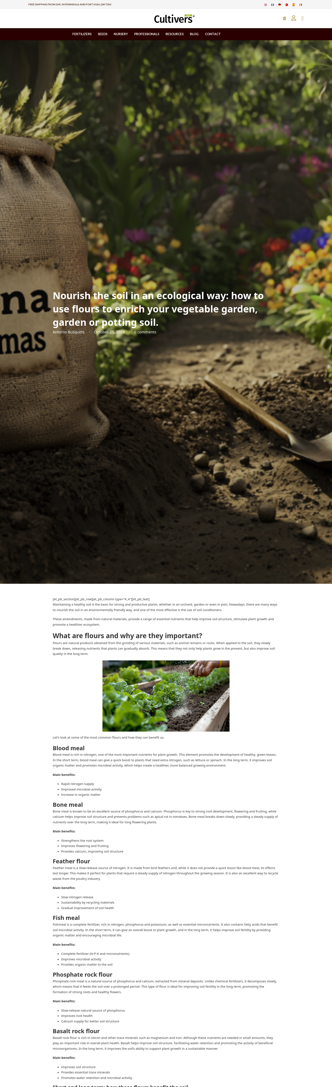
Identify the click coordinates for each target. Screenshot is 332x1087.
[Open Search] (284, 18)
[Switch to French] (272, 4)
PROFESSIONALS (146, 34)
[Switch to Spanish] (293, 4)
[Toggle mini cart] (303, 18)
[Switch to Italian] (300, 4)
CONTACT (213, 34)
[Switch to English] (265, 4)
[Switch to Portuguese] (286, 4)
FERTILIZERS (81, 34)
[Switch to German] (279, 4)
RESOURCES (175, 34)
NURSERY (121, 34)
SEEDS (102, 34)
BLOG (194, 34)
